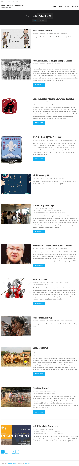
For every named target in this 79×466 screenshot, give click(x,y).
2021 (58, 34)
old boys (49, 66)
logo (54, 104)
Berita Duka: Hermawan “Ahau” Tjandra (52, 246)
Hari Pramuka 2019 (42, 318)
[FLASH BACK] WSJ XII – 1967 (47, 137)
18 (13, 452)
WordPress (27, 463)
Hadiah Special (40, 280)
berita (44, 66)
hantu (45, 393)
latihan (49, 211)
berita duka (51, 249)
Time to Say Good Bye (43, 206)
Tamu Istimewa (40, 348)
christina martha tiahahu (45, 104)
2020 (66, 140)
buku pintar (59, 283)
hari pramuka (63, 34)
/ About (2, 1)
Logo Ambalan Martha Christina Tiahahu (53, 99)
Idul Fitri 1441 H (41, 176)
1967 (64, 140)
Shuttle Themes (12, 463)
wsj (58, 140)
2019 (37, 213)
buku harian (38, 211)
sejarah (57, 355)
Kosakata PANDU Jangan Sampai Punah (52, 61)
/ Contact (8, 1)
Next (17, 452)
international (52, 140)
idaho (69, 140)
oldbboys (45, 355)
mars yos (45, 285)
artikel (40, 66)
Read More (39, 85)
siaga (59, 211)
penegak (58, 104)
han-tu (44, 211)
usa (72, 140)
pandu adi (58, 353)
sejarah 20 (57, 64)
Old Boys (42, 34)
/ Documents (15, 1)
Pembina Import (41, 388)
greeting (61, 178)
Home (54, 6)
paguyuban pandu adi (57, 66)
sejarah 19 (51, 64)
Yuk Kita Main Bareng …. (45, 426)
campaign (50, 34)
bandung (40, 213)
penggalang (55, 211)
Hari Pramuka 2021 (42, 31)
